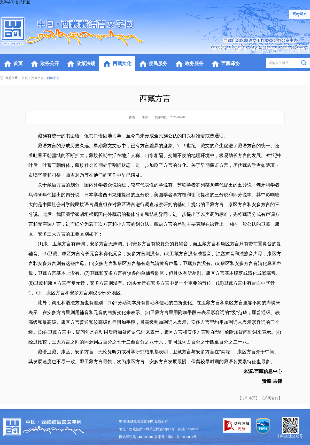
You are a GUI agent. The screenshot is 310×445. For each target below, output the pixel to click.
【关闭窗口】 (271, 398)
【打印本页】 (248, 398)
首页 (25, 78)
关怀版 (24, 2)
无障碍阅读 (9, 2)
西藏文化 (37, 78)
